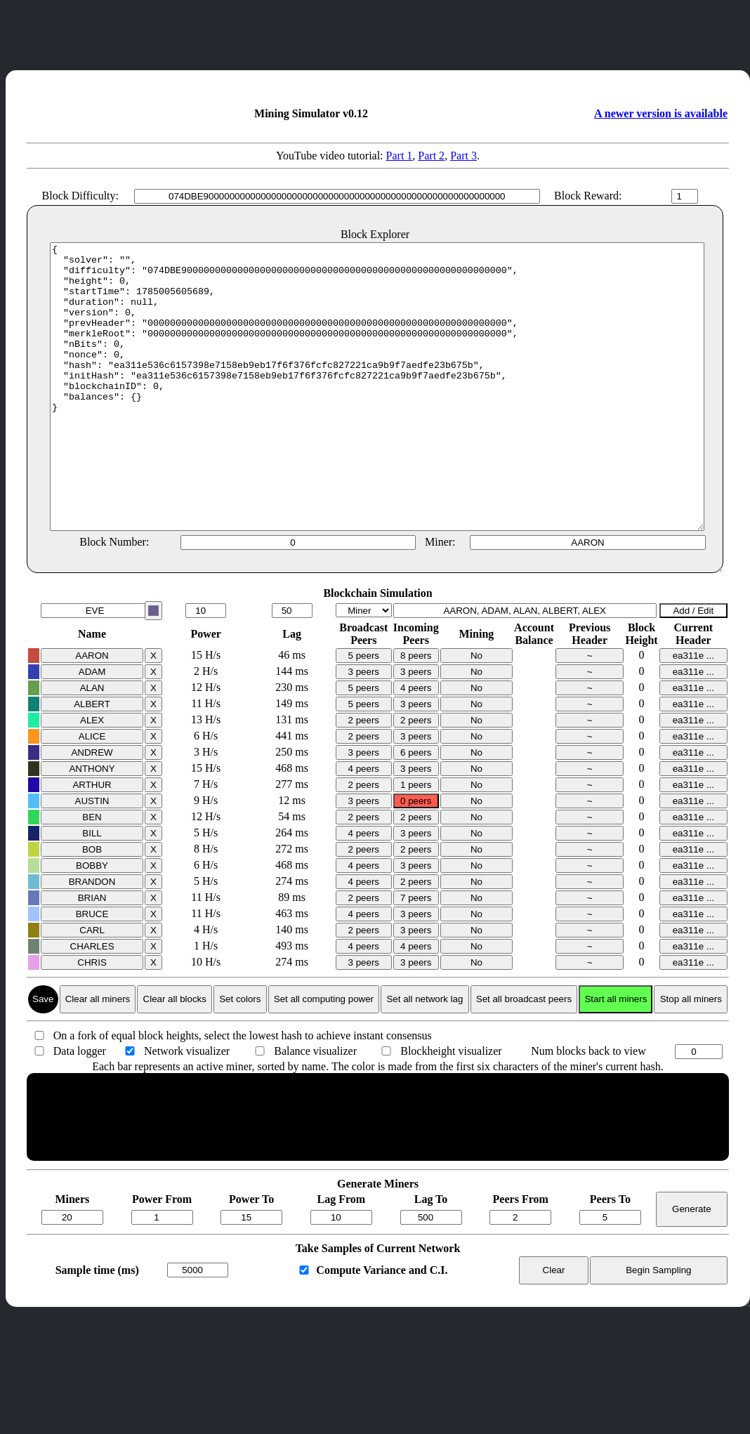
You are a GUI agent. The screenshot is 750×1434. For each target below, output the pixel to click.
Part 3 (463, 156)
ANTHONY (91, 825)
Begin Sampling (658, 1327)
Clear (554, 1327)
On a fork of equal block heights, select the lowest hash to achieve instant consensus (242, 1092)
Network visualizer (187, 1108)
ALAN (92, 744)
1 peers (415, 841)
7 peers (415, 954)
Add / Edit (693, 667)
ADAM (92, 728)
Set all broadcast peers (524, 1056)
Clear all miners (98, 1056)
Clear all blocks (174, 1056)
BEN (91, 874)
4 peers (415, 744)
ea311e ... (693, 712)
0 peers (415, 858)
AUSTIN (92, 858)
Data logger (79, 1108)
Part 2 (431, 156)
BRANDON (92, 938)
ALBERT (92, 761)
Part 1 (399, 156)
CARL (92, 987)
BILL (91, 890)
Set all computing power (324, 1056)
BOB (92, 906)
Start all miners (615, 1056)
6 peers (415, 809)
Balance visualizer (315, 1108)
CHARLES (92, 1003)
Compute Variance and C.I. (381, 1327)
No (476, 712)
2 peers (363, 777)
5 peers (363, 712)
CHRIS (91, 1019)
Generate (691, 1266)
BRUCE (92, 971)
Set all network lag (424, 1056)
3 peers (363, 728)
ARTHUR (91, 841)
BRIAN (92, 954)
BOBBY (92, 922)
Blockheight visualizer (450, 1108)
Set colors (240, 1056)
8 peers (415, 712)
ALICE (92, 793)
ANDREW (91, 809)
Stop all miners (691, 1056)
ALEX (92, 777)
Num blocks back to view (588, 1108)
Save (42, 1056)
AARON (91, 712)
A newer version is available (661, 113)
